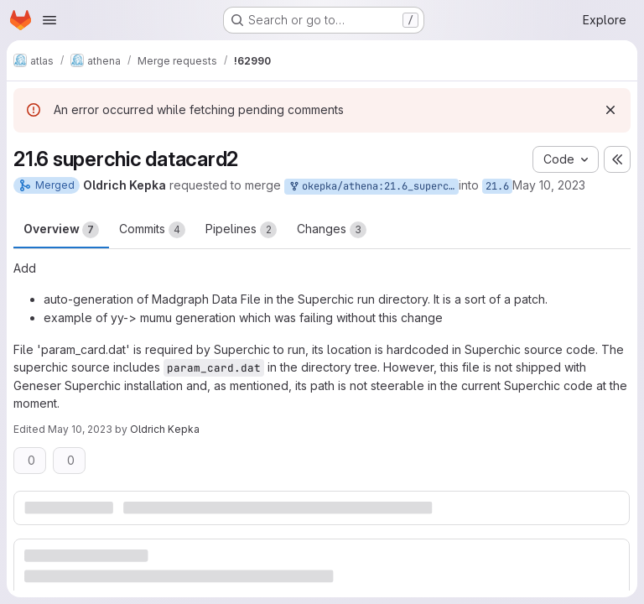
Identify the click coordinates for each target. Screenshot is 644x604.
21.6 (497, 186)
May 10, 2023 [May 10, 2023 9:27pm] (80, 429)
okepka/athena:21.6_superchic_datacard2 (373, 187)
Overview (61, 229)
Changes (331, 229)
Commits (152, 229)
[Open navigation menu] (49, 20)
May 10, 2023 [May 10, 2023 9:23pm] (548, 185)
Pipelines (241, 229)
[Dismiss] (610, 110)
